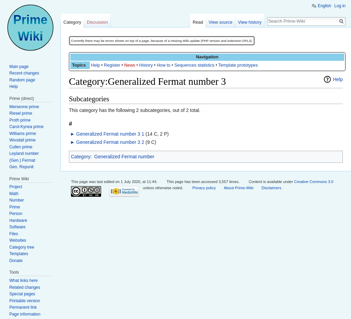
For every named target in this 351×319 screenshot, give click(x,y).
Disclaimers (271, 188)
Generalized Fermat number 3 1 (110, 134)
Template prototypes (238, 65)
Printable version (24, 300)
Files (13, 233)
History (146, 65)
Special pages (22, 294)
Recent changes (24, 73)
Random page (22, 80)
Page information (24, 314)
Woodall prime (22, 140)
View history (250, 22)
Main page (18, 66)
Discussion (97, 22)
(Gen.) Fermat (22, 160)
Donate (16, 260)
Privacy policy (204, 188)
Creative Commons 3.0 (313, 182)
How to (163, 65)
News (129, 65)
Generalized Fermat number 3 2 (110, 142)
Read (198, 22)
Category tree (21, 247)
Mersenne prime (24, 106)
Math (14, 193)
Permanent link (23, 307)
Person (15, 213)
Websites (17, 240)
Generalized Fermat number (124, 156)
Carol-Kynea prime (26, 126)
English (324, 5)
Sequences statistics (194, 65)
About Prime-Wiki (238, 188)
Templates (18, 253)
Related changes (24, 287)
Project (15, 186)
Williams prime (22, 133)
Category (80, 156)
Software (17, 227)
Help (95, 65)
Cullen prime (20, 147)
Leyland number (24, 153)
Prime (14, 207)
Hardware (18, 220)
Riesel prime (20, 113)
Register (112, 65)
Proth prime (20, 120)
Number (16, 200)
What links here (23, 280)
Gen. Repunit (21, 166)
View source (220, 22)
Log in (340, 5)
